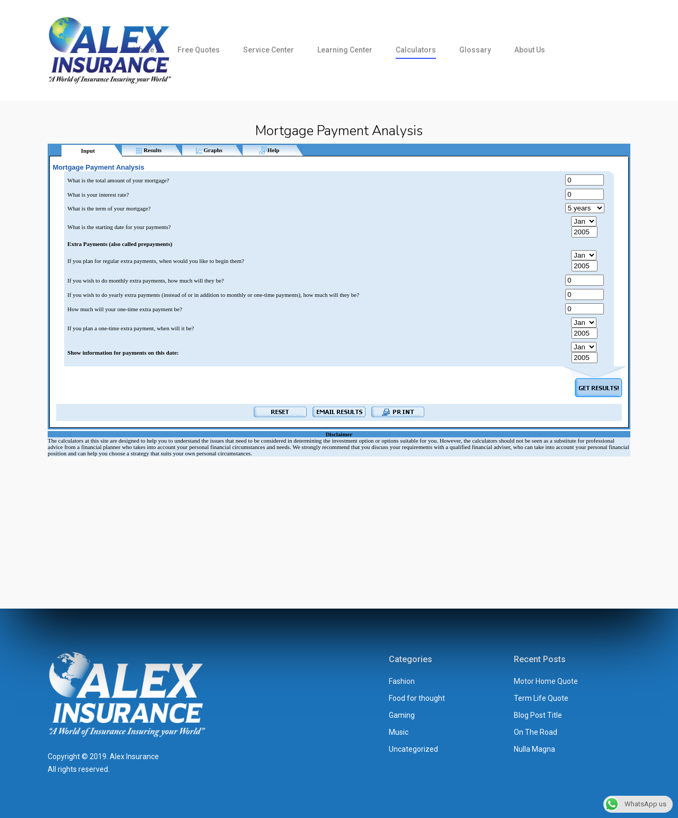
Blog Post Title (538, 715)
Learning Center (344, 50)
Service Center (268, 50)
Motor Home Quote (546, 681)
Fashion (402, 681)
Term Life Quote (541, 698)
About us (529, 50)
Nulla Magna (534, 749)
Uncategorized (413, 749)
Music (398, 732)
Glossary (475, 50)
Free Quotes (198, 50)
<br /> (339, 356)
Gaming (402, 715)
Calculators (416, 50)
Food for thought (417, 698)
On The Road (535, 732)
